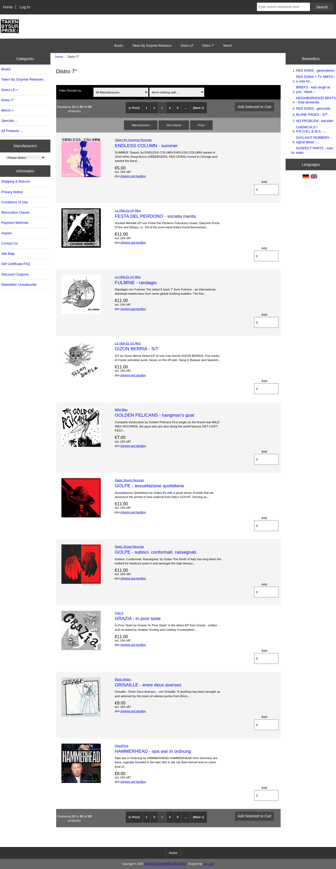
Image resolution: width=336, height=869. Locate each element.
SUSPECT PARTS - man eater (314, 150)
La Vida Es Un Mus (128, 210)
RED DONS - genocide (313, 108)
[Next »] (198, 107)
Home (8, 7)
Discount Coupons (15, 274)
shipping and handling (133, 176)
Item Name (173, 125)
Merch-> (7, 110)
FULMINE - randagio (135, 282)
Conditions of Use (14, 202)
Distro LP (187, 45)
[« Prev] (134, 107)
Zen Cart (208, 863)
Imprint (6, 233)
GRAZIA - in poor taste (138, 618)
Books (118, 45)
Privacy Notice (12, 192)
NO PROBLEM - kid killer (314, 121)
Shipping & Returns (15, 181)
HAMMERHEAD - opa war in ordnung (153, 751)
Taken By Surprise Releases (152, 45)
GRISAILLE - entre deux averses (148, 684)
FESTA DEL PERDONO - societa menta (155, 216)
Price (201, 125)
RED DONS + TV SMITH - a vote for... (315, 79)
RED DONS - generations (315, 70)
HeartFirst (121, 745)
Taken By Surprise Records (133, 139)
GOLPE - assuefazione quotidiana (149, 485)
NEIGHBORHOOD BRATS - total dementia (316, 100)
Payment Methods (14, 223)
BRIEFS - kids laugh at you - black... (313, 89)
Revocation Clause (15, 212)
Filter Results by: (70, 90)
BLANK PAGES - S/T (312, 114)
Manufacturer (141, 125)
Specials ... (9, 121)
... (186, 107)
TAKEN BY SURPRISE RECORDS (165, 863)
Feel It (119, 612)
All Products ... (12, 131)
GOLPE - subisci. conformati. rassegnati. (156, 552)
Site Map (7, 254)
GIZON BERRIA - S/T (136, 348)
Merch (227, 45)
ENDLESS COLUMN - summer (146, 145)
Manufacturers (25, 146)
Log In (25, 7)
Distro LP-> (9, 90)
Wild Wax (121, 409)
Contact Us (9, 243)
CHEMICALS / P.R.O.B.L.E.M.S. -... (311, 129)
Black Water (123, 679)
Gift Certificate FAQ (15, 264)
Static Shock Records (129, 480)
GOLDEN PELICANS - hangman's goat (154, 415)
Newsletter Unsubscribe (19, 285)
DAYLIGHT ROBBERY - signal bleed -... (314, 140)
